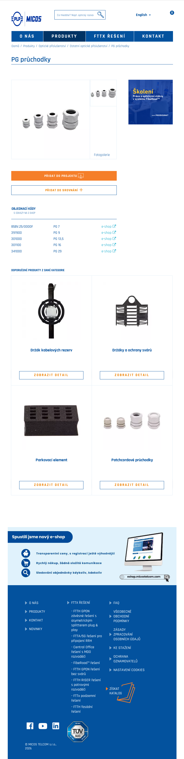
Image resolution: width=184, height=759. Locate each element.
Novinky (35, 629)
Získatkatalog (115, 691)
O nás (27, 36)
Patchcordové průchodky (132, 460)
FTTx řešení (109, 36)
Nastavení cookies (129, 670)
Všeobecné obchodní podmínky (122, 616)
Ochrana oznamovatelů (125, 659)
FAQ (116, 602)
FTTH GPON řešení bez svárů (85, 671)
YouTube (42, 726)
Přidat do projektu (64, 176)
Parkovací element (51, 460)
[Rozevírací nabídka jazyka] (144, 15)
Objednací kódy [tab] (23, 211)
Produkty (64, 36)
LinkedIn (55, 725)
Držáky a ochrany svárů (132, 350)
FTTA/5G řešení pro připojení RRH (86, 638)
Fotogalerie (102, 155)
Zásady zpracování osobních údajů (126, 634)
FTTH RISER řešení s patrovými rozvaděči (86, 685)
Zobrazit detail (51, 375)
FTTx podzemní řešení (83, 698)
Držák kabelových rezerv (51, 350)
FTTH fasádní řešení (82, 709)
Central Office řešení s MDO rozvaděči (82, 652)
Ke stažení (122, 647)
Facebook (30, 725)
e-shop (108, 226)
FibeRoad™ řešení (86, 662)
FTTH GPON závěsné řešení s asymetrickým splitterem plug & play (84, 620)
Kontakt (153, 36)
